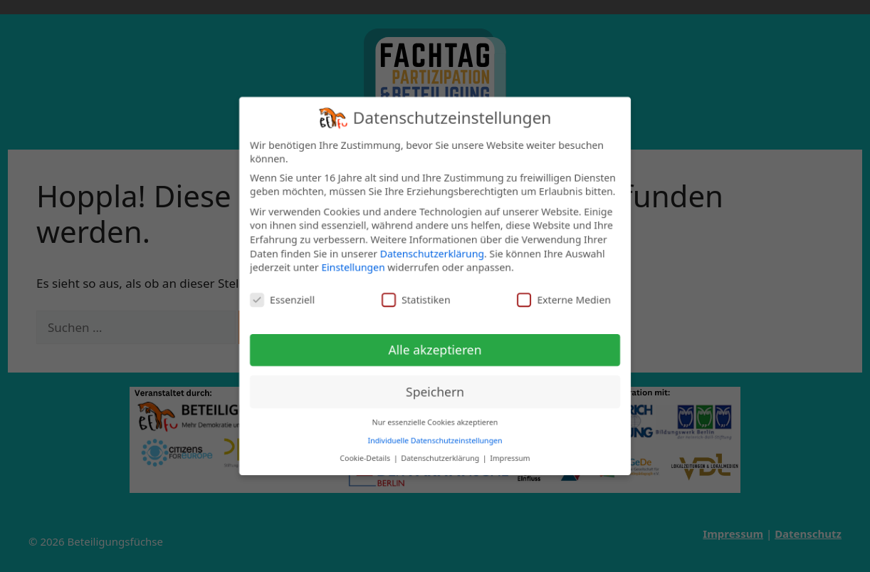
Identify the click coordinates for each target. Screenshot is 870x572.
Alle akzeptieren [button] (435, 349)
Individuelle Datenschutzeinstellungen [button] (435, 440)
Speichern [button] (435, 391)
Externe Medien (563, 299)
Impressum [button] (510, 457)
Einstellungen (352, 267)
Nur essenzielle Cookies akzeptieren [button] (435, 422)
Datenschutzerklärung (432, 252)
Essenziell (282, 299)
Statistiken (416, 299)
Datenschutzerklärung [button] (441, 457)
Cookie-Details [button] (366, 457)
